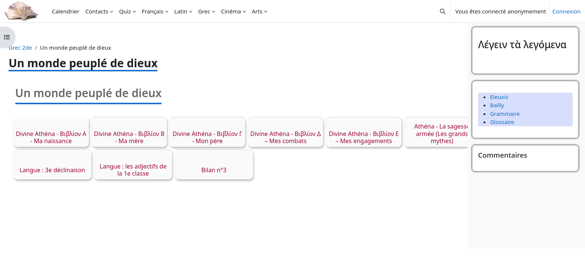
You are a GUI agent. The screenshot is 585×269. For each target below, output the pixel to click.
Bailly (497, 126)
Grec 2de (38, 47)
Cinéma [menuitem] (231, 11)
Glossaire (502, 142)
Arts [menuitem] (257, 11)
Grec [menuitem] (204, 11)
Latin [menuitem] (180, 11)
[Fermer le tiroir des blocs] (577, 34)
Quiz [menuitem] (125, 11)
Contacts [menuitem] (96, 11)
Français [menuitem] (152, 11)
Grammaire (505, 134)
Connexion (567, 11)
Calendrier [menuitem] (65, 11)
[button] (442, 11)
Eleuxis (499, 117)
